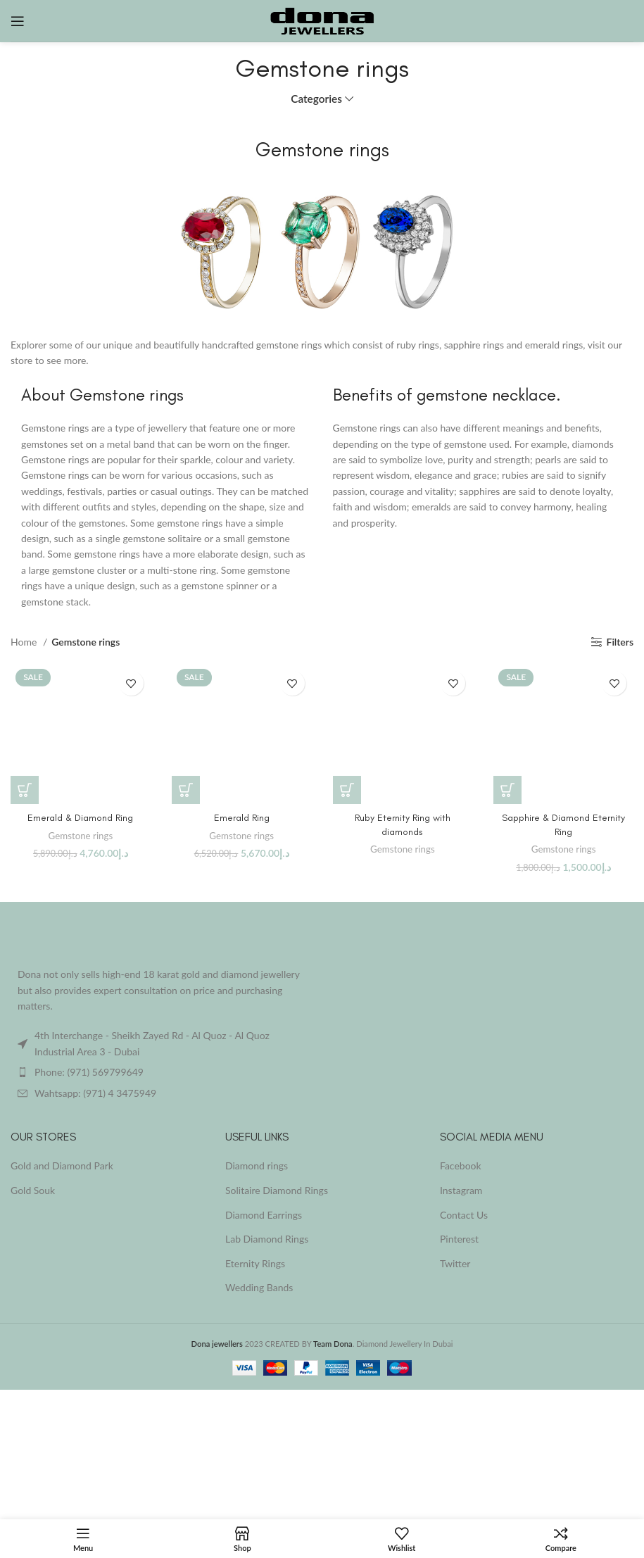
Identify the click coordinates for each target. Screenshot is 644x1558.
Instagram (461, 1190)
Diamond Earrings (263, 1215)
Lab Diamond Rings (266, 1239)
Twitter (455, 1263)
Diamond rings (256, 1165)
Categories (316, 99)
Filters (620, 642)
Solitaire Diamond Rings (276, 1190)
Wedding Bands (259, 1287)
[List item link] (161, 1072)
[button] (25, 790)
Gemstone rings (81, 835)
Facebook (460, 1165)
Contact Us (464, 1215)
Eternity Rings (255, 1263)
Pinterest (459, 1239)
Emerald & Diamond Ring (80, 818)
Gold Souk (33, 1190)
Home (25, 642)
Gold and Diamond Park (62, 1165)
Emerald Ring (242, 818)
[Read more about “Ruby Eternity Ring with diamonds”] (347, 790)
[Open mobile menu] (18, 21)
